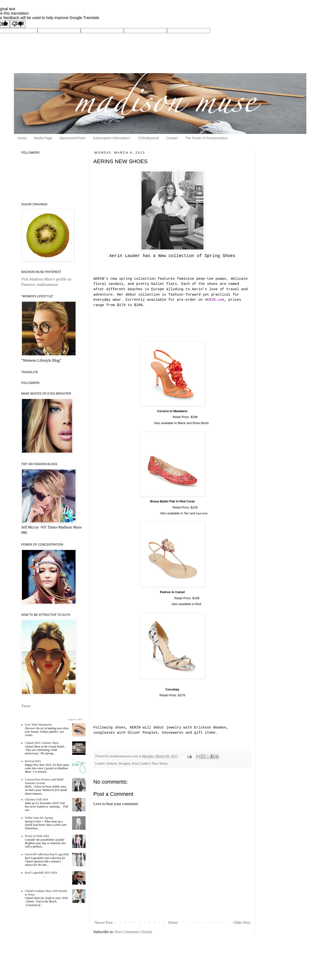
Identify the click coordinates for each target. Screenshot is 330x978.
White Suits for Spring (39, 817)
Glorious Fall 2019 (36, 799)
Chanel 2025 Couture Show (42, 743)
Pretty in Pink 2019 (37, 836)
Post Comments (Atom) (133, 932)
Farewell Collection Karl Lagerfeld (46, 854)
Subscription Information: (112, 138)
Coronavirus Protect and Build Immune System (44, 781)
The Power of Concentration (206, 138)
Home (22, 138)
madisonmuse (47, 284)
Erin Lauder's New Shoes (150, 763)
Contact (172, 138)
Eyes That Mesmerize (38, 724)
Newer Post (104, 922)
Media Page (43, 138)
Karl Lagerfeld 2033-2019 (41, 872)
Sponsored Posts (72, 138)
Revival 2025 (33, 761)
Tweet (26, 706)
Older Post (241, 922)
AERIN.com (214, 300)
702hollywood (148, 138)
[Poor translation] (18, 24)
